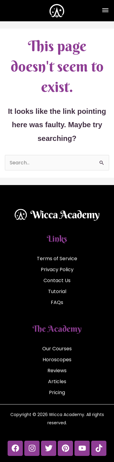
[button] (105, 10)
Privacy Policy (57, 269)
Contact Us (57, 280)
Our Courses (57, 348)
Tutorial (57, 291)
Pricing (57, 392)
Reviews (57, 370)
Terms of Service (57, 258)
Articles (57, 381)
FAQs (57, 302)
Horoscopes (57, 359)
